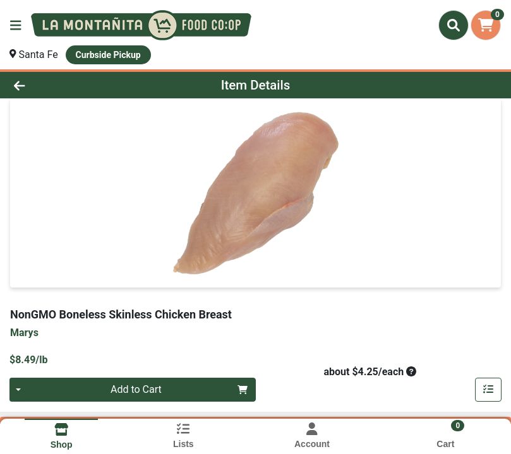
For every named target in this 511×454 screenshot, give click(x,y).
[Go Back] (71, 85)
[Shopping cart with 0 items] (486, 25)
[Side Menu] (15, 25)
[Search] (453, 25)
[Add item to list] (488, 390)
